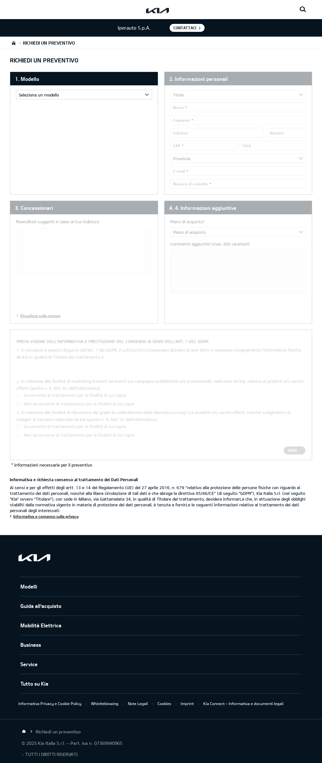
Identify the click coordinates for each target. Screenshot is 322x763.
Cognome (181, 120)
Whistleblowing (104, 703)
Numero (277, 133)
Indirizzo (180, 133)
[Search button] (303, 9)
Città (246, 145)
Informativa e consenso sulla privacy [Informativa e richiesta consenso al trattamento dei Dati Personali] (46, 516)
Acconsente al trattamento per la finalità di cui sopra (75, 395)
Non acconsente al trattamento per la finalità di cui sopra (79, 403)
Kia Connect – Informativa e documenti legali (243, 703)
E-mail (179, 171)
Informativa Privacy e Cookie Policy (49, 703)
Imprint (187, 703)
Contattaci (184, 27)
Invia (292, 450)
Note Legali (138, 703)
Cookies (164, 703)
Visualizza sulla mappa (40, 315)
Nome (178, 107)
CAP (176, 145)
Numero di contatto (190, 184)
